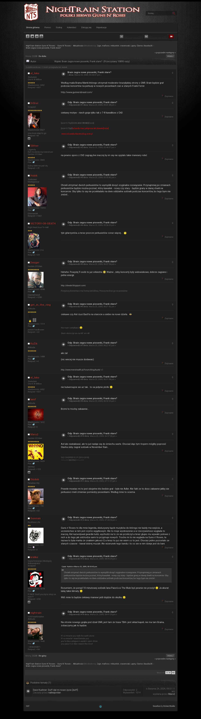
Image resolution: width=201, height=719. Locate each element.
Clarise (140, 46)
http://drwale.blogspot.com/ (73, 285)
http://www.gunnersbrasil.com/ (76, 92)
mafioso (106, 46)
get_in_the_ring (40, 304)
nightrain (35, 612)
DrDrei (34, 103)
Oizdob (34, 479)
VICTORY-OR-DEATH (43, 223)
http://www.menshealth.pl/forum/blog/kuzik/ (80, 370)
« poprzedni (160, 52)
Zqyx (99, 46)
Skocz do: (161, 673)
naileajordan (54, 692)
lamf (33, 399)
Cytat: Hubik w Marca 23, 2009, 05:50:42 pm (79, 567)
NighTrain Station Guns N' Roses (31, 12)
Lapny (133, 46)
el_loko (34, 73)
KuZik (33, 343)
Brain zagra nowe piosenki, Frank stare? (89, 72)
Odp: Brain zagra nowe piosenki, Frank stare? (92, 102)
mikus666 (115, 46)
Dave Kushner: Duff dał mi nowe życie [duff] (55, 690)
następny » (171, 52)
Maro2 (34, 434)
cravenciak (125, 46)
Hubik (33, 175)
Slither (34, 145)
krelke (34, 557)
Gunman (35, 518)
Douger (34, 262)
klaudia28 (148, 46)
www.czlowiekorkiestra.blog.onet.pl (77, 134)
